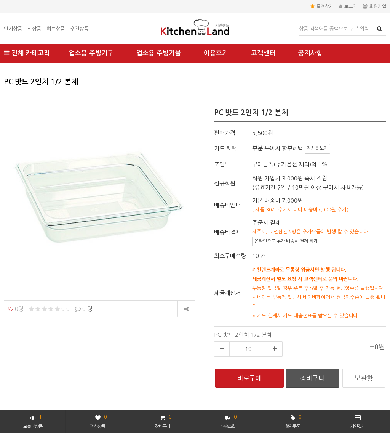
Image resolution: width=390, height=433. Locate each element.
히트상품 (55, 28)
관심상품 (98, 421)
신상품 (34, 28)
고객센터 (263, 53)
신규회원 (224, 183)
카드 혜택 (225, 148)
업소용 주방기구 (91, 53)
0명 (16, 309)
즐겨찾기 (321, 6)
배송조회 (228, 421)
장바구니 (163, 421)
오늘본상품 (32, 421)
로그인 (348, 6)
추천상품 (79, 28)
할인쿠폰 (293, 421)
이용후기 (216, 53)
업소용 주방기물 (158, 53)
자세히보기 (317, 148)
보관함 (364, 378)
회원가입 (374, 6)
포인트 (222, 164)
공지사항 (310, 53)
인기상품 (13, 28)
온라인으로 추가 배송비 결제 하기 (286, 241)
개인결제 (357, 422)
